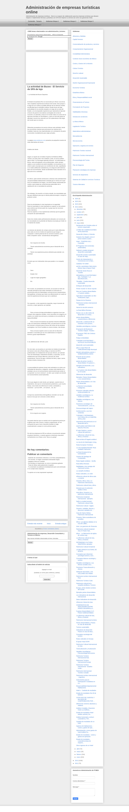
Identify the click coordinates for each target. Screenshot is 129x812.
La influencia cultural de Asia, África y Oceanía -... (85, 436)
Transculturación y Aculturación (86, 649)
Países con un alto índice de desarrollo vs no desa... (85, 313)
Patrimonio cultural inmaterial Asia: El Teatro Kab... (85, 530)
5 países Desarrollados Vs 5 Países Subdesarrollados (85, 612)
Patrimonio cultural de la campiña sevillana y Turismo (86, 584)
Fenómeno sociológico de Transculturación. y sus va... (85, 404)
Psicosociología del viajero (84, 408)
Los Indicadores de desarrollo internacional (85, 596)
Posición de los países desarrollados (83, 357)
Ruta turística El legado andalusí (86, 439)
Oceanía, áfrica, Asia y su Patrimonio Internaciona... (85, 481)
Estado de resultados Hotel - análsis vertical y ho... (85, 713)
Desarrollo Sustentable (80, 78)
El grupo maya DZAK (83, 641)
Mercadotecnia (77, 136)
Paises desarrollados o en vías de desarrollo (86, 382)
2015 (77, 204)
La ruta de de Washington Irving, (86, 442)
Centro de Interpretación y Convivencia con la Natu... (85, 260)
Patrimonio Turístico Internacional (83, 155)
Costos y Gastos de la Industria (82, 63)
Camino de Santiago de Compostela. (83, 457)
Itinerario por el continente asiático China (84, 489)
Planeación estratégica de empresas (84, 170)
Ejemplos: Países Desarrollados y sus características (86, 378)
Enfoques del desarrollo (83, 286)
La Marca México (78, 121)
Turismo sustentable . (83, 627)
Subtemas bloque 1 (52, 21)
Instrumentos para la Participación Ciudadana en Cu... (85, 681)
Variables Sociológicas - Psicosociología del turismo (85, 652)
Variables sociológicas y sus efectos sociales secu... (85, 563)
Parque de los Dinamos (83, 300)
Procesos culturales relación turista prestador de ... (85, 391)
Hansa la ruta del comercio (84, 307)
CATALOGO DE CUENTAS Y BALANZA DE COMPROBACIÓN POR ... (85, 699)
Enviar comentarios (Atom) (51, 528)
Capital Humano (78, 39)
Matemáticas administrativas (82, 131)
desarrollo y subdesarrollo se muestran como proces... (85, 322)
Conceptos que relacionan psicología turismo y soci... (85, 555)
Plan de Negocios (78, 165)
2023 (77, 201)
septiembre (80, 215)
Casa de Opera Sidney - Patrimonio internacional (84, 513)
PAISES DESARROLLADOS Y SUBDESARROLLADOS (86, 353)
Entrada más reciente (34, 523)
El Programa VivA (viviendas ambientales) (85, 246)
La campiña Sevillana (83, 471)
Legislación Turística (79, 126)
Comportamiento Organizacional (83, 49)
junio (78, 220)
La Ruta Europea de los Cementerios (83, 453)
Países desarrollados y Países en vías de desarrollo (85, 623)
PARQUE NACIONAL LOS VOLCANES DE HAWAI (84, 572)
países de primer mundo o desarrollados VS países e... (85, 362)
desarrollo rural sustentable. (85, 345)
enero (79, 757)
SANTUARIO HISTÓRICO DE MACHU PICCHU (85, 427)
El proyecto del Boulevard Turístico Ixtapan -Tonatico (85, 330)
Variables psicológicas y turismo (86, 326)
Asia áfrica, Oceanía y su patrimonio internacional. (84, 493)
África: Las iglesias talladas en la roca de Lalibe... (86, 522)
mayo (78, 223)
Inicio (49, 523)
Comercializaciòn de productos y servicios (86, 44)
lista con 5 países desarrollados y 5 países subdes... (86, 292)
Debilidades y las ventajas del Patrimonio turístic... (85, 467)
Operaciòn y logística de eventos (83, 146)
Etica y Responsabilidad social (82, 97)
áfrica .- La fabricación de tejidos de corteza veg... (86, 534)
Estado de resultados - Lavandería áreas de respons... (83, 741)
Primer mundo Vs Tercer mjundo (86, 288)
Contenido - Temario (35, 21)
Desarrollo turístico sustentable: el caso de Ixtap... (86, 255)
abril (78, 749)
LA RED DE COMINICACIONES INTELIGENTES (86, 230)
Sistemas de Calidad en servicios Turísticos (86, 179)
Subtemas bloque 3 (87, 21)
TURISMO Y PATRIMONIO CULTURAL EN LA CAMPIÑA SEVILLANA (86, 417)
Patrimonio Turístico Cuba (84, 580)
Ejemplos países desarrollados (86, 592)
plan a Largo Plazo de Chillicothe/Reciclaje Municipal (86, 348)
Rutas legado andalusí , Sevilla (86, 461)
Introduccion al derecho (80, 117)
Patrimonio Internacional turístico (86, 620)
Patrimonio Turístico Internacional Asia (82, 657)
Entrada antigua (60, 523)
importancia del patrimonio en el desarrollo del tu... (86, 422)
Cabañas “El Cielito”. (82, 263)
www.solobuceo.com (40, 140)
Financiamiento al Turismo (81, 102)
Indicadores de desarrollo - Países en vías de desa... (85, 630)
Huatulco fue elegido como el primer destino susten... (85, 238)
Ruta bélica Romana (82, 464)
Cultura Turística (78, 68)
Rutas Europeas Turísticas (84, 445)
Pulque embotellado (82, 338)
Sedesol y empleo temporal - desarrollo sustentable (85, 251)
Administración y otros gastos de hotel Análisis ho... (86, 731)
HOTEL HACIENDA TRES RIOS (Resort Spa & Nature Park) (86, 267)
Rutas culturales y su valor (84, 473)
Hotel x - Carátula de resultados (86, 690)
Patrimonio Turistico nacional (82, 150)
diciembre (80, 209)
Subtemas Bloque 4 (34, 25)
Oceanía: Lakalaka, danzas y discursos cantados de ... (85, 509)
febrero (79, 754)
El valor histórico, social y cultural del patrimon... (84, 431)
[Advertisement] (6, 765)
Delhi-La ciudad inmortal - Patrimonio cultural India (84, 502)
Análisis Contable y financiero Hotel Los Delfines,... (85, 709)
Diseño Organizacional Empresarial (84, 83)
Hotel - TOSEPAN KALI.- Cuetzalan (84, 242)
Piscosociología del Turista (81, 160)
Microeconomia (77, 141)
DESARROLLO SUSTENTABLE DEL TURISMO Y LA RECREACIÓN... (86, 276)
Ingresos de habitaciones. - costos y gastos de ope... (84, 727)
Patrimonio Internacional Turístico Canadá (84, 672)
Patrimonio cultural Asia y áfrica (86, 485)
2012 (77, 763)
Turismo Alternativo (79, 184)
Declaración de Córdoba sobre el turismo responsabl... (86, 226)
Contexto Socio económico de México (84, 59)
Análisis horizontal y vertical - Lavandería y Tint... (85, 718)
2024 (77, 198)
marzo (79, 751)
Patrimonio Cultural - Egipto (85, 506)
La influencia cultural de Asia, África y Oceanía (85, 538)
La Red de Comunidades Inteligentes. (84, 387)
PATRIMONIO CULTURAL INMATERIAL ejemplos (84, 543)
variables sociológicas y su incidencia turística (84, 396)
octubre (79, 212)
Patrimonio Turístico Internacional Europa (83, 661)
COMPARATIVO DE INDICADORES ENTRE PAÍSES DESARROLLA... (85, 606)
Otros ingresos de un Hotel (84, 745)
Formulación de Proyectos (81, 107)
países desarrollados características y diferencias (85, 318)
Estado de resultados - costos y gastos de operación (86, 735)
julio (78, 217)
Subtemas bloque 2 (69, 21)
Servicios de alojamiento (80, 175)
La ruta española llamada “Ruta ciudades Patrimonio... (86, 448)
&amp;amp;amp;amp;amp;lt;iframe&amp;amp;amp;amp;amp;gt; (50, 44)
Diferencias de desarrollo (84, 374)
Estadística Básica (78, 92)
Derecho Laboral (78, 73)
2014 (77, 207)
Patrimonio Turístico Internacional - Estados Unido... (84, 666)
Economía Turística (79, 88)
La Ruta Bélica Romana (83, 310)
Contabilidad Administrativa (81, 54)
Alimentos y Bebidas (79, 36)
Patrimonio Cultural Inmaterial (85, 547)
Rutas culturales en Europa (84, 639)
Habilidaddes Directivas (80, 112)
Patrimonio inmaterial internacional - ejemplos (84, 497)
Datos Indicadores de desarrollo (86, 599)
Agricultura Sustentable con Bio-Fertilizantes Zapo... (86, 296)
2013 (77, 760)
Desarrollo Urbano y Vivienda (85, 234)
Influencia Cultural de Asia (84, 602)
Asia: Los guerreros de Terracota (86, 526)
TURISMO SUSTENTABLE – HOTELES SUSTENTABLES (86, 341)
